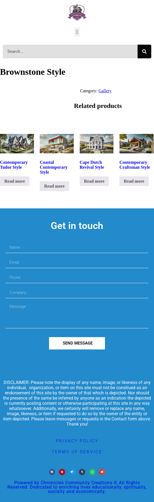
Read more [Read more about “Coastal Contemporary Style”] (54, 186)
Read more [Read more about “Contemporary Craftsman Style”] (134, 181)
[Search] (144, 51)
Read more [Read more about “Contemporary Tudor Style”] (14, 181)
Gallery (105, 90)
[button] (76, 31)
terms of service (77, 451)
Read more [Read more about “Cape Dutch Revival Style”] (94, 181)
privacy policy (77, 440)
